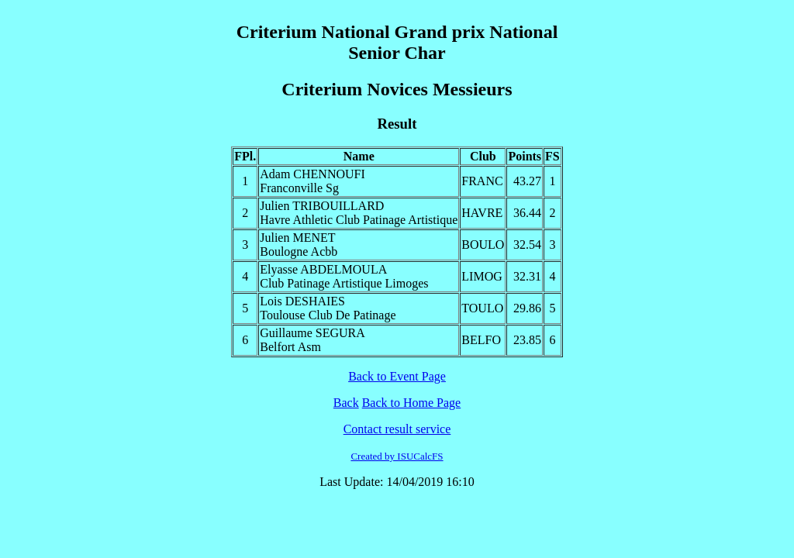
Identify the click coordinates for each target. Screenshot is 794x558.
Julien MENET (297, 237)
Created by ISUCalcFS (396, 456)
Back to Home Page (411, 402)
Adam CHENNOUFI (312, 174)
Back (346, 402)
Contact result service (397, 429)
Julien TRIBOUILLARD (322, 205)
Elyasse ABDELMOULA (323, 269)
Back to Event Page (397, 376)
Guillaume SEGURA (312, 332)
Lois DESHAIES (302, 301)
